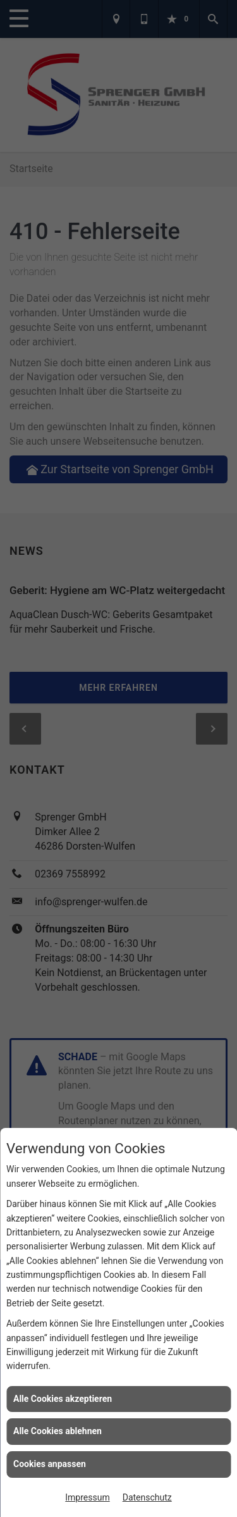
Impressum (87, 1497)
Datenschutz (147, 1497)
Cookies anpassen (49, 1464)
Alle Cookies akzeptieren (62, 1399)
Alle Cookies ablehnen (57, 1431)
